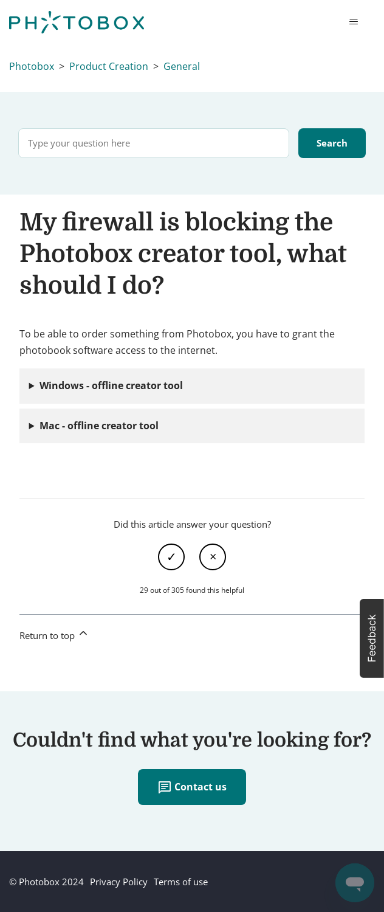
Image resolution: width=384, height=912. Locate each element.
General (181, 66)
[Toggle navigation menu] (353, 22)
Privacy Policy (119, 882)
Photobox (31, 66)
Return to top (54, 634)
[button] (372, 638)
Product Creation (108, 66)
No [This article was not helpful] (212, 557)
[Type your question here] (153, 143)
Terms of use (181, 882)
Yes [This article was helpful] (171, 557)
